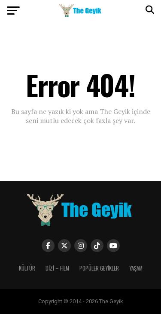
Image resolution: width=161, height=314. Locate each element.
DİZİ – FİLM (57, 268)
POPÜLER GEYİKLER (99, 268)
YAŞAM (136, 268)
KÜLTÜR (27, 268)
